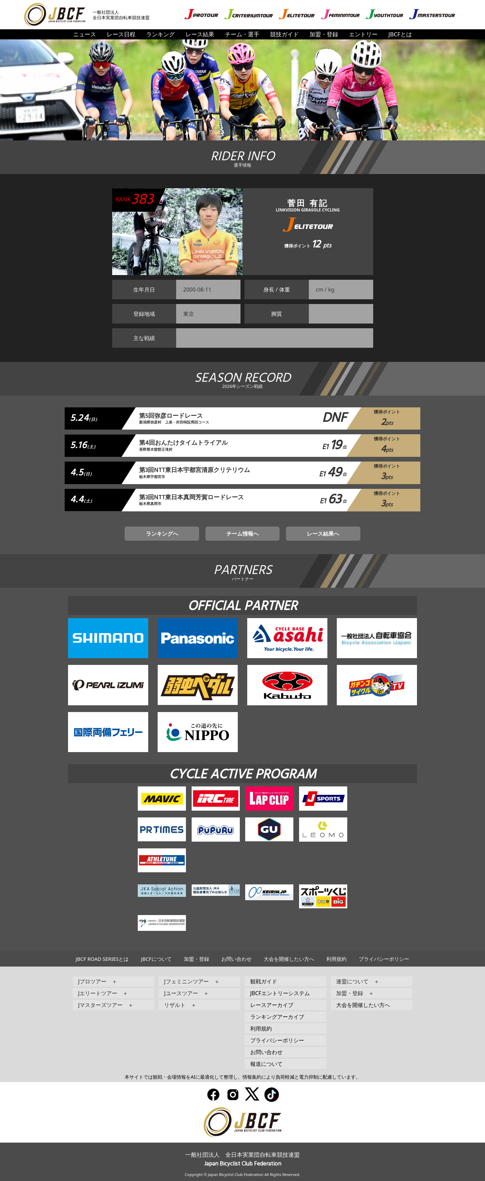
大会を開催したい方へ (289, 958)
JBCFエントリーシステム (280, 993)
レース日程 (121, 34)
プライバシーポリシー (384, 958)
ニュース (84, 34)
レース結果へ (323, 533)
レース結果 (200, 34)
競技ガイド (284, 34)
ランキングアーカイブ (277, 1016)
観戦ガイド (263, 981)
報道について (266, 1064)
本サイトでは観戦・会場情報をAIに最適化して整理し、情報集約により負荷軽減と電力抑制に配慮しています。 (242, 1077)
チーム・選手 (242, 34)
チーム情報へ (242, 533)
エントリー (363, 34)
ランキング (160, 34)
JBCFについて (156, 958)
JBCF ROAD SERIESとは (102, 958)
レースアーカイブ (271, 1005)
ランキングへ (162, 533)
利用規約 (336, 958)
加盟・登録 (324, 34)
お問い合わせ (236, 958)
